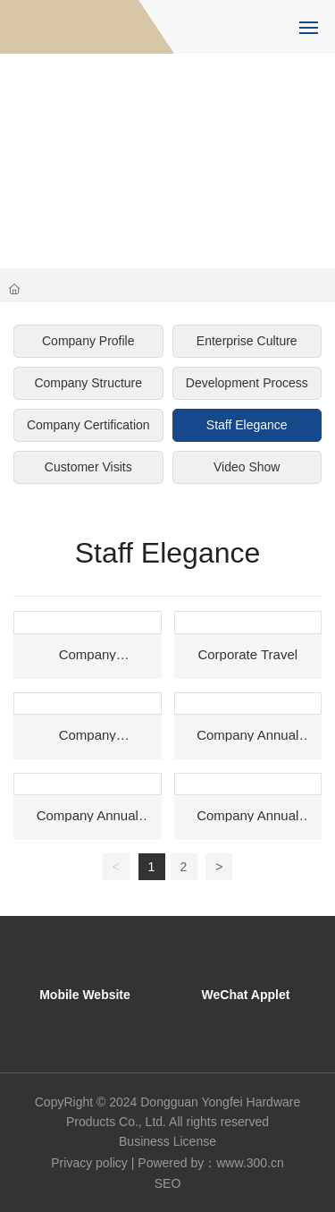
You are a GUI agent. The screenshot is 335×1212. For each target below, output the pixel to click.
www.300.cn (249, 1163)
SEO (168, 1183)
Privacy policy (89, 1163)
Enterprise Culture (247, 341)
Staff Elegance (247, 425)
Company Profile (88, 341)
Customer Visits (88, 467)
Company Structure (88, 383)
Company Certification (88, 425)
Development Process (247, 383)
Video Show (247, 467)
